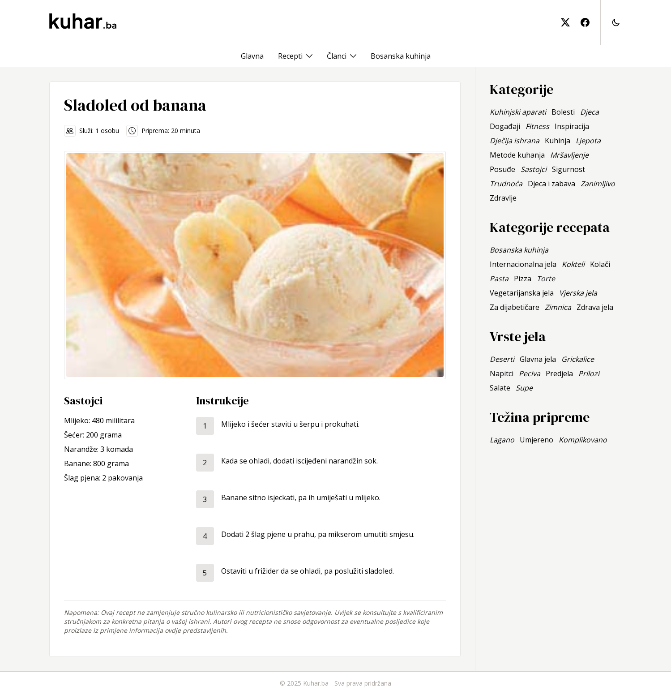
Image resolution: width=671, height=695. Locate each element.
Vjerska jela (578, 293)
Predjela (559, 373)
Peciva (529, 373)
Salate (500, 388)
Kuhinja (557, 141)
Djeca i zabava (551, 184)
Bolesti (563, 112)
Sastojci (534, 169)
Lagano (502, 440)
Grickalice (577, 359)
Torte (546, 278)
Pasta (499, 278)
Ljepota (588, 141)
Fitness (537, 126)
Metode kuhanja (517, 155)
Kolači (600, 264)
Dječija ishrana (514, 141)
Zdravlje (503, 198)
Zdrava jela (595, 307)
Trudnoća (506, 184)
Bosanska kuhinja (401, 56)
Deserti (502, 359)
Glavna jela (538, 359)
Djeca (589, 112)
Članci (336, 56)
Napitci (501, 373)
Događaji (505, 126)
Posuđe (502, 169)
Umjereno (536, 440)
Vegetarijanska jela (522, 293)
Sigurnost (568, 169)
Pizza (522, 278)
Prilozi (588, 373)
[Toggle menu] (309, 56)
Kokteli (573, 264)
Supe (524, 388)
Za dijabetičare (514, 307)
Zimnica (558, 307)
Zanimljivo (598, 184)
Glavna (252, 56)
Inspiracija (572, 126)
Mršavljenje (569, 155)
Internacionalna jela (523, 264)
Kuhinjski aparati (518, 112)
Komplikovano (583, 440)
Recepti (290, 56)
